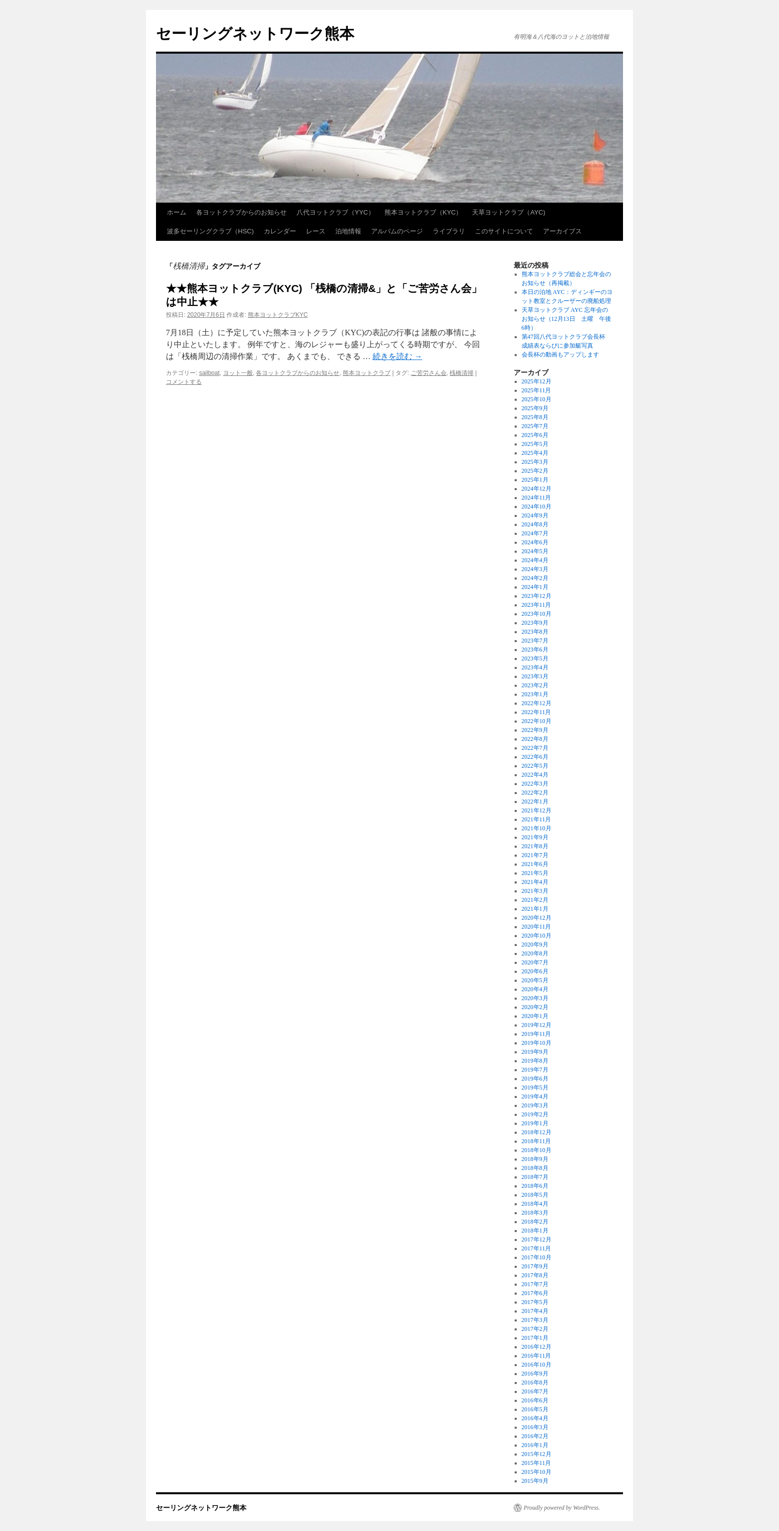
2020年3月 (535, 998)
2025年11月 (536, 390)
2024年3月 (535, 569)
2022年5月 (535, 765)
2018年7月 (535, 1176)
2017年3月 (535, 1319)
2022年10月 (536, 721)
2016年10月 (536, 1364)
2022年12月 (536, 703)
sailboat (209, 372)
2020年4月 (535, 989)
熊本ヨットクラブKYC (278, 314)
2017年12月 (536, 1239)
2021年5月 (535, 873)
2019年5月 (535, 1087)
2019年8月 (535, 1060)
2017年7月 (535, 1284)
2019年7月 (535, 1069)
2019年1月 (535, 1123)
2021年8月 (535, 846)
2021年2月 (535, 899)
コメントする (184, 381)
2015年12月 (536, 1454)
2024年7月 (535, 533)
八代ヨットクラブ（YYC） (336, 212)
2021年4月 (535, 881)
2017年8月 (535, 1275)
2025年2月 (535, 470)
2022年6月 (535, 756)
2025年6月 (535, 435)
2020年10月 (536, 935)
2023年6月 (535, 649)
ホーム (176, 212)
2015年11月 (536, 1462)
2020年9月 (535, 944)
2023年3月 (535, 676)
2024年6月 (535, 542)
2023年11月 (536, 604)
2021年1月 (535, 908)
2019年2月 (535, 1114)
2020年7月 (535, 962)
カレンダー (280, 231)
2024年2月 (535, 578)
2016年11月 (536, 1355)
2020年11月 (536, 926)
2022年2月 (535, 792)
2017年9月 (535, 1266)
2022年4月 (535, 774)
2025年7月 (535, 426)
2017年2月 (535, 1328)
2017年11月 (536, 1248)
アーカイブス (562, 231)
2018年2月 (535, 1221)
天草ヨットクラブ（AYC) (508, 212)
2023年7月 (535, 640)
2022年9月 (535, 730)
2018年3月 (535, 1212)
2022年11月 (536, 712)
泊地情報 (348, 231)
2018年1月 (535, 1230)
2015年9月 (535, 1480)
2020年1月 (535, 1016)
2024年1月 (535, 586)
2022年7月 (535, 747)
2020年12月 (536, 917)
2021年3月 (535, 890)
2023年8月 (535, 631)
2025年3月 (535, 461)
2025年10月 (536, 399)
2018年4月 (535, 1203)
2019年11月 (536, 1033)
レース (315, 231)
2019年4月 (535, 1096)
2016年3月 (535, 1427)
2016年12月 (536, 1346)
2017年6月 (535, 1293)
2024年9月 (535, 515)
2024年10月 (536, 506)
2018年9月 (535, 1159)
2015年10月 (536, 1471)
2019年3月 (535, 1105)
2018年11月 (536, 1141)
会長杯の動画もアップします (560, 354)
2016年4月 (535, 1418)
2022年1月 (535, 801)
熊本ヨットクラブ (366, 372)
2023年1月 (535, 694)
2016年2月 (535, 1436)
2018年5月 (535, 1194)
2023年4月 (535, 667)
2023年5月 (535, 658)
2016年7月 (535, 1391)
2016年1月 (535, 1445)
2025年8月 (535, 417)
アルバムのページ (397, 231)
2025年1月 (535, 479)
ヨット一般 (238, 372)
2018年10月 (536, 1150)
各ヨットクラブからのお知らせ (241, 212)
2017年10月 (536, 1257)
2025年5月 (535, 443)
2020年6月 (535, 971)
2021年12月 (536, 810)
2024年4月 (535, 560)
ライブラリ (449, 231)
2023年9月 (535, 622)
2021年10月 (536, 828)
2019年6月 (535, 1078)
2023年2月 (535, 685)
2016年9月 (535, 1373)
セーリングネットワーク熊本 (255, 33)
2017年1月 (535, 1337)
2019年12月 (536, 1024)
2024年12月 (536, 488)
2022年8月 (535, 738)
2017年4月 (535, 1311)
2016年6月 (535, 1400)
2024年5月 (535, 551)
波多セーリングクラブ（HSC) (210, 231)
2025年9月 (535, 408)
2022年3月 (535, 783)
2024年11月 (536, 497)
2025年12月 (536, 381)
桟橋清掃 (461, 372)
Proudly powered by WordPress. (562, 1507)
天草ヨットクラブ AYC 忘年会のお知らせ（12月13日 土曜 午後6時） (566, 318)
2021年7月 (535, 855)
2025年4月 (535, 452)
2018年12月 (536, 1132)
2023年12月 (536, 595)
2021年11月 (536, 819)
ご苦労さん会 (429, 372)
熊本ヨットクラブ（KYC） (424, 212)
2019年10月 (536, 1042)
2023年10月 (536, 613)
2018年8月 (535, 1168)
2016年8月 (535, 1382)
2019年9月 (535, 1051)
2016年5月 (535, 1409)
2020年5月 (535, 980)
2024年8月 (535, 524)
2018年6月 (535, 1185)
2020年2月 (535, 1007)
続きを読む (397, 356)
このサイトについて (504, 231)
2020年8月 (535, 953)
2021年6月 (535, 864)
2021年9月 (535, 837)
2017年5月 (535, 1302)
